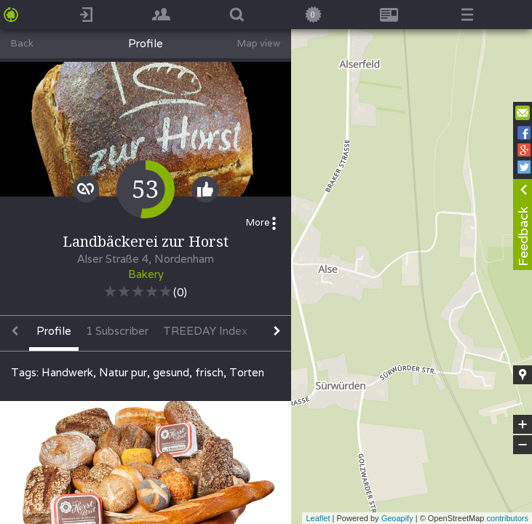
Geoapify (397, 518)
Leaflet (318, 518)
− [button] (522, 444)
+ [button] (523, 424)
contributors (507, 518)
